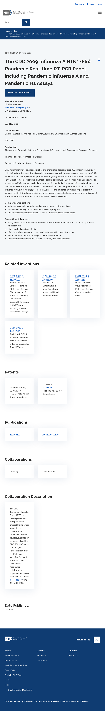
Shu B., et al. (15, 434)
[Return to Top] (97, 639)
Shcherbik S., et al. (51, 434)
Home (7, 31)
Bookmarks (79, 4)
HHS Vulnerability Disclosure (18, 690)
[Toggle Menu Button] (100, 12)
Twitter (41, 655)
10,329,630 (48, 387)
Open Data (10, 670)
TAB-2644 (48, 279)
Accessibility (11, 660)
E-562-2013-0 (17, 276)
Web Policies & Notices (16, 665)
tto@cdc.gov (17, 579)
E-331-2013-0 (82, 276)
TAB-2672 (80, 279)
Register (90, 4)
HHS (7, 680)
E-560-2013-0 (17, 327)
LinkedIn (42, 660)
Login (100, 4)
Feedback (73, 655)
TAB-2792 (15, 279)
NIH (7, 685)
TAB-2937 (15, 330)
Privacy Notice (12, 655)
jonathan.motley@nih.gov (17, 107)
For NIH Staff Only (13, 675)
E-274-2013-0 (49, 276)
